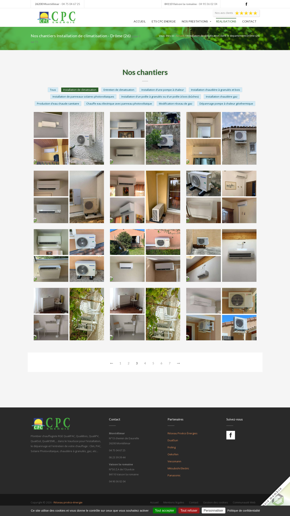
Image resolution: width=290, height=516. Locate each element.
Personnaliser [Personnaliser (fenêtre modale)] (213, 510)
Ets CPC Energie (164, 21)
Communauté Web (244, 502)
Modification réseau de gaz (175, 103)
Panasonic (174, 475)
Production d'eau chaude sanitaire (58, 103)
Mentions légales (173, 502)
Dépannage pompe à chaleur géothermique (226, 103)
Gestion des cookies (215, 502)
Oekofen (173, 454)
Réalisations (226, 21)
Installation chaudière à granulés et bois (215, 90)
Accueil (140, 21)
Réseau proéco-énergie (68, 502)
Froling (172, 447)
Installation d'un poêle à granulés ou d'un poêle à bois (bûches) (160, 96)
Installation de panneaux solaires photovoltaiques (83, 96)
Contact (249, 21)
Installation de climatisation (79, 90)
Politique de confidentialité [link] (243, 510)
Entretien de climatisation (119, 90)
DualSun (173, 440)
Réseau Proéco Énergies (182, 433)
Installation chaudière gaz (221, 96)
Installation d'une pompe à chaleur (162, 90)
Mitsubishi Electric (178, 468)
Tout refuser (188, 510)
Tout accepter (164, 510)
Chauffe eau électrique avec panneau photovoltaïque (119, 103)
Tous (53, 90)
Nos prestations (195, 21)
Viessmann (174, 461)
